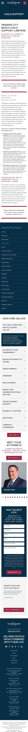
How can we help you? (10, 547)
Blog (14, 658)
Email (5, 539)
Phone (6, 534)
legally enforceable (13, 166)
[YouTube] (6, 646)
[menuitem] (14, 232)
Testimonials (14, 660)
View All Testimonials (13, 610)
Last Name (7, 530)
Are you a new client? (9, 543)
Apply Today (14, 435)
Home (14, 653)
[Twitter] (18, 646)
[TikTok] (15, 646)
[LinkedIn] (21, 646)
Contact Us (14, 663)
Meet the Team (14, 458)
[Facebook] (9, 646)
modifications (17, 74)
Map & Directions (14, 675)
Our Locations (14, 655)
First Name (7, 525)
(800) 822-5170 (14, 631)
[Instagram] (12, 646)
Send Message (14, 572)
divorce (17, 113)
